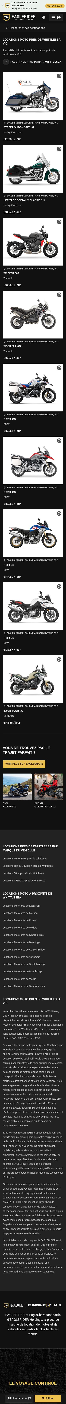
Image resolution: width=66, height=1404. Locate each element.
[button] (33, 107)
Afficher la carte (19, 1398)
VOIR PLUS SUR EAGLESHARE (24, 764)
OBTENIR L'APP (55, 6)
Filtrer (48, 1398)
